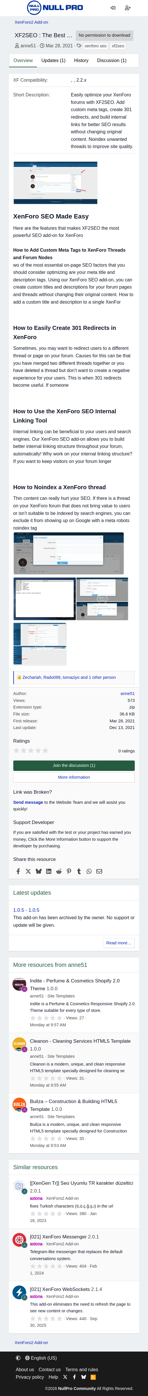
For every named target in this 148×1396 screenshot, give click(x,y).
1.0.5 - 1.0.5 (26, 910)
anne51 (28, 45)
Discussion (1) (111, 60)
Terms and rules (81, 1369)
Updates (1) (53, 60)
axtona (36, 1198)
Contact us (50, 1369)
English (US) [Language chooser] (41, 1358)
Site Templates (61, 996)
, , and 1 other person (69, 677)
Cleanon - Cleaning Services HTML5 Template (80, 1041)
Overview (23, 60)
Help (53, 1377)
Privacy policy (30, 1377)
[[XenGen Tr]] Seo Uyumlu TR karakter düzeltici (81, 1183)
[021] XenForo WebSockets (60, 1289)
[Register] (128, 8)
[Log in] (113, 8)
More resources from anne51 (50, 965)
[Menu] (19, 8)
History (81, 60)
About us (25, 1369)
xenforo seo (96, 46)
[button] (18, 1358)
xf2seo (118, 46)
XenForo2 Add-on (62, 1198)
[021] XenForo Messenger (58, 1237)
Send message (28, 802)
